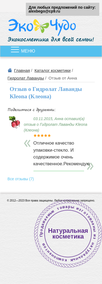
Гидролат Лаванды (26, 78)
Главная (22, 70)
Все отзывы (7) (21, 179)
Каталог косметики (53, 70)
